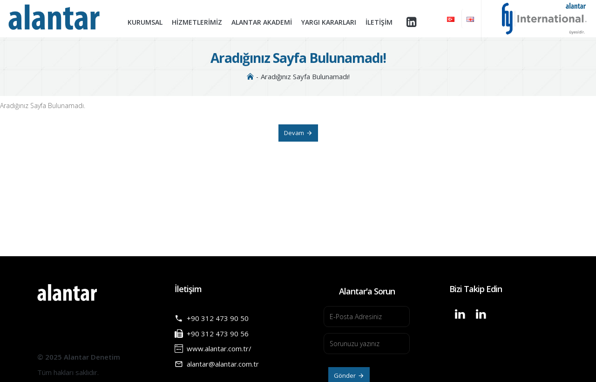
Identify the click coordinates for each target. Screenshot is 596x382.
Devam (294, 133)
